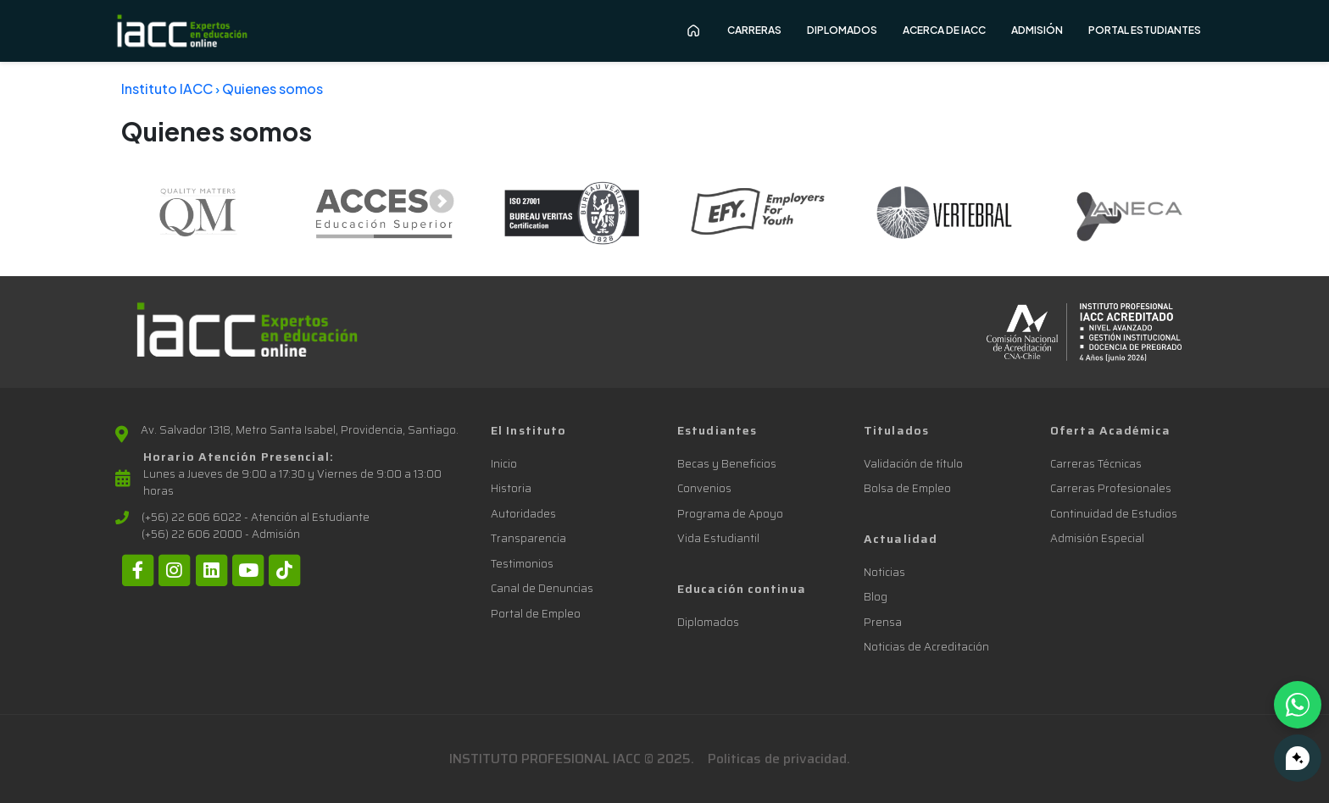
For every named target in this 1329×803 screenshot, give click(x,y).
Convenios (704, 488)
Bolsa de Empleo (907, 488)
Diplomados (708, 622)
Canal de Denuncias (542, 588)
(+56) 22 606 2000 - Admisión (221, 534)
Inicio (504, 464)
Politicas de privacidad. (779, 758)
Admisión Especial (1097, 538)
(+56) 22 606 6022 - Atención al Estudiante (256, 517)
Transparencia (528, 538)
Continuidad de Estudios (1113, 514)
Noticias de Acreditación (926, 647)
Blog (875, 597)
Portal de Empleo (536, 614)
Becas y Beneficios (726, 464)
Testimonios (522, 564)
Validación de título (913, 464)
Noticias (884, 572)
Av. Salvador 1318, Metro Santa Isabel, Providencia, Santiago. (300, 430)
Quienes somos (272, 88)
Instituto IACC (167, 88)
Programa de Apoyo (730, 514)
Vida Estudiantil (718, 538)
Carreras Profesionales (1110, 488)
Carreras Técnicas (1096, 464)
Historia (511, 488)
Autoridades (523, 514)
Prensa (883, 622)
